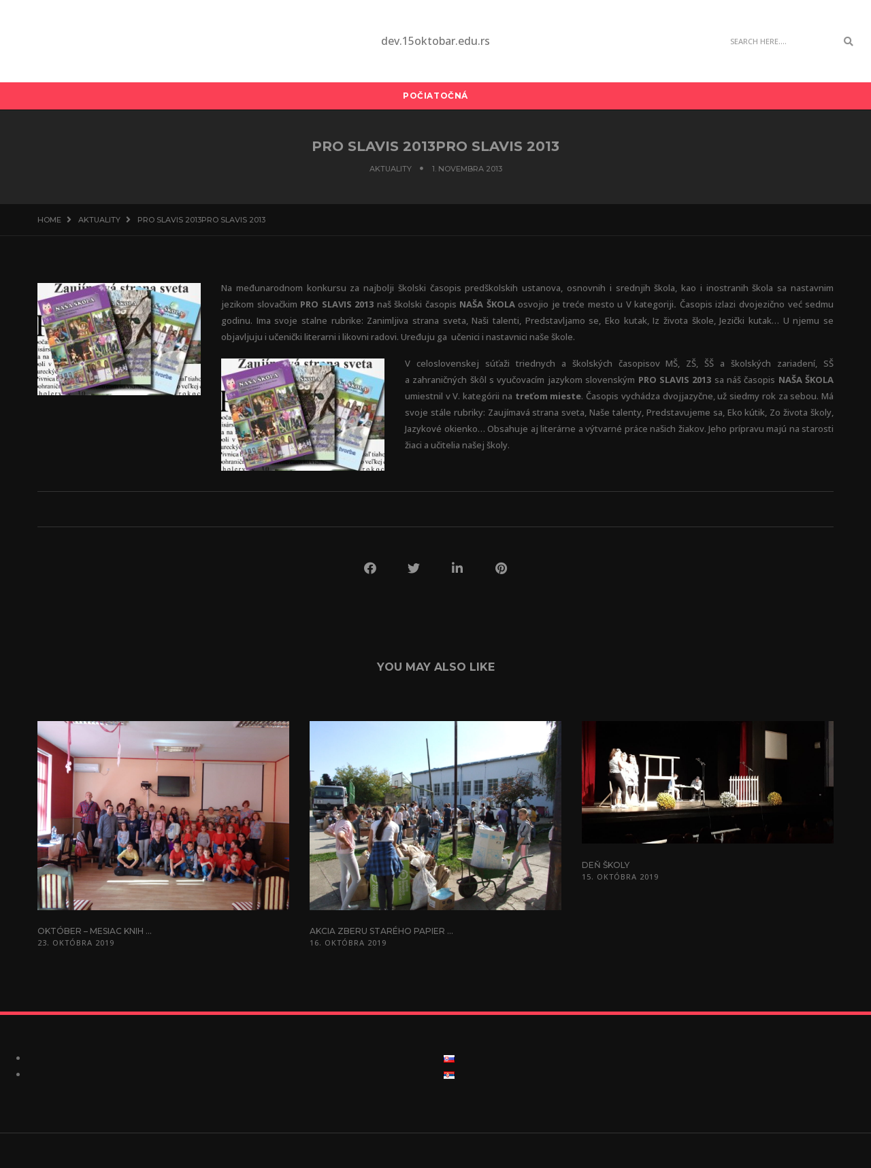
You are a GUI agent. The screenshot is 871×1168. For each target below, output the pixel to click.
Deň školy (605, 865)
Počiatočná (435, 95)
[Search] (780, 41)
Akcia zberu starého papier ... (381, 931)
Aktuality (390, 168)
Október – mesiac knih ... (94, 931)
